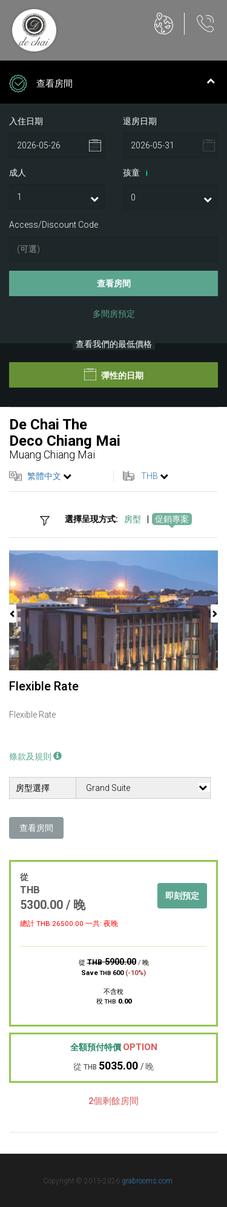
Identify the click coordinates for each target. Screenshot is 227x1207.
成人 (17, 172)
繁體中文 (44, 476)
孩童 (137, 173)
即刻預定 (182, 896)
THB (149, 476)
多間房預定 (114, 314)
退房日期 (140, 121)
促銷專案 (172, 519)
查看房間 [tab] (112, 85)
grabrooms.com (147, 1181)
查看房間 (114, 283)
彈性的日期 (113, 374)
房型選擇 (33, 788)
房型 (132, 519)
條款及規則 (35, 756)
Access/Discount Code (53, 225)
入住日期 (26, 121)
